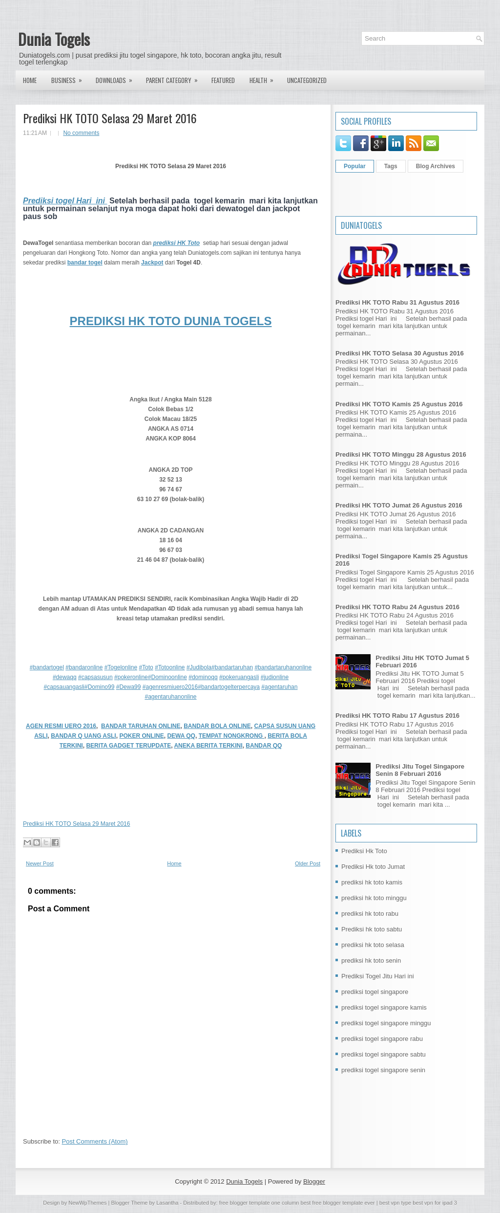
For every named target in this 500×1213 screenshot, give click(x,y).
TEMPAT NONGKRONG (232, 735)
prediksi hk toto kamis (371, 882)
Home (30, 80)
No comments (81, 133)
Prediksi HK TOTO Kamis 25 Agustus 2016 (399, 404)
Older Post (307, 863)
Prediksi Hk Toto (364, 851)
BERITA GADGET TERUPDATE (128, 745)
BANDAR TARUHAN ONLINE (140, 726)
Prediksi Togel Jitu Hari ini (377, 976)
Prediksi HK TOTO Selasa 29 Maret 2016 (110, 118)
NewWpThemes (87, 1203)
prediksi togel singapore (374, 991)
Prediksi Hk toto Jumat (373, 866)
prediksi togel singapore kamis (384, 1007)
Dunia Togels (54, 38)
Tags (390, 166)
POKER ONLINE (141, 735)
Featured (223, 80)
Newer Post (40, 863)
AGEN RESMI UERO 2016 (61, 726)
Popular (355, 166)
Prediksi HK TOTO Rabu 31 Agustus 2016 (397, 302)
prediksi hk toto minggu (374, 898)
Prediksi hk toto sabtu (371, 929)
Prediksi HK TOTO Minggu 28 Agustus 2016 (400, 454)
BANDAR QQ (264, 745)
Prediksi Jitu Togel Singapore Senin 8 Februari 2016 (419, 770)
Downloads (117, 77)
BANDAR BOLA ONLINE (217, 726)
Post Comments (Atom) (95, 1141)
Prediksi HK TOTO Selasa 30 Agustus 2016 (399, 353)
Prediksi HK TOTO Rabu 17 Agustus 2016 (397, 715)
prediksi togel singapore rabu (382, 1038)
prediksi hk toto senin (371, 960)
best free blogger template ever (337, 1203)
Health (265, 77)
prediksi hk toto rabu (369, 913)
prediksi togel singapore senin (383, 1070)
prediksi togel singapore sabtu (383, 1054)
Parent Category (175, 77)
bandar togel (85, 262)
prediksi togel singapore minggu (386, 1023)
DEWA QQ (181, 735)
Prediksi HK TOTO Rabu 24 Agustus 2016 (397, 607)
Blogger (314, 1181)
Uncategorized (307, 80)
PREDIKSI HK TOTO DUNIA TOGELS (171, 321)
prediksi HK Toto (176, 243)
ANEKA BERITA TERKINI (208, 745)
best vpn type (396, 1203)
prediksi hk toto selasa (372, 944)
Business (69, 77)
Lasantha (167, 1203)
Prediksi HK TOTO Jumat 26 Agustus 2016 (398, 505)
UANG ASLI (100, 735)
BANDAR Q (67, 735)
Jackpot (152, 262)
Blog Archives (435, 166)
